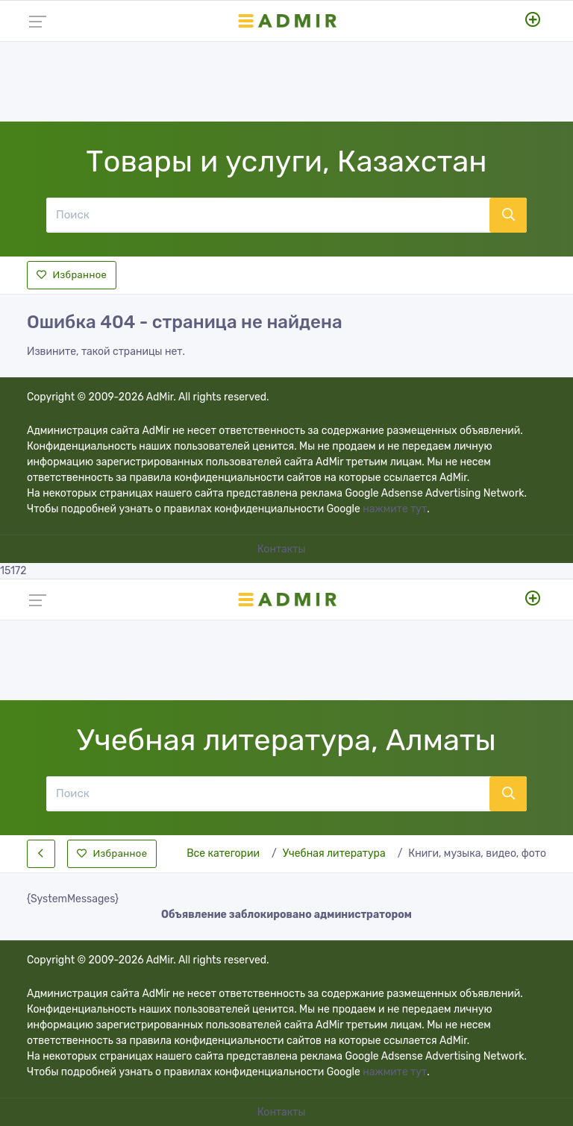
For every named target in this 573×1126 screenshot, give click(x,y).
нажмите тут (395, 509)
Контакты (282, 549)
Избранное (72, 274)
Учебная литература (334, 853)
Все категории (223, 853)
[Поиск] (267, 215)
